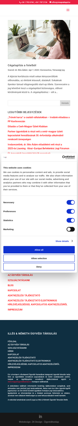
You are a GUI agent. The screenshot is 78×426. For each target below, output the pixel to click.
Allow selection (39, 258)
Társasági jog (58, 70)
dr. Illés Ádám (21, 70)
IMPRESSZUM (15, 309)
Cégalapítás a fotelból (22, 65)
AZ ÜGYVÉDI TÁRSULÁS (20, 275)
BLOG (11, 285)
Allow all (39, 250)
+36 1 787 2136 (41, 2)
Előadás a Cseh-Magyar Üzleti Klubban (28, 126)
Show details (62, 241)
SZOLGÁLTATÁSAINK (19, 280)
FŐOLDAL (12, 341)
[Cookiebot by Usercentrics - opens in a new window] (62, 157)
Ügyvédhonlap (51, 422)
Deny (39, 266)
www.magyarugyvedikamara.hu (19, 382)
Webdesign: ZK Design (30, 422)
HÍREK (11, 351)
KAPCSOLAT (14, 290)
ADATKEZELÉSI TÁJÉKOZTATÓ (24, 295)
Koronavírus (45, 70)
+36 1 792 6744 (27, 2)
